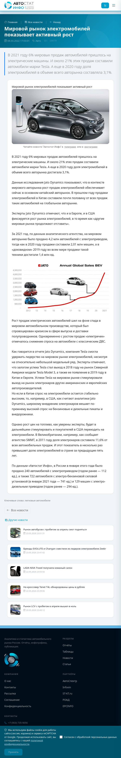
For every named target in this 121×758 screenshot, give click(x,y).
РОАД (66, 699)
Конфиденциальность (17, 706)
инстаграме (90, 146)
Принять (13, 752)
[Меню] (113, 5)
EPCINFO (68, 706)
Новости (68, 658)
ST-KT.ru (67, 693)
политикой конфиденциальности (23, 742)
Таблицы (68, 651)
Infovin (67, 687)
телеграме (70, 146)
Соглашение (12, 699)
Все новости (34, 22)
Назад (55, 22)
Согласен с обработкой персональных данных (88, 737)
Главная (10, 22)
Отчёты (67, 645)
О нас (7, 681)
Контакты (10, 687)
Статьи (67, 664)
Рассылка (10, 693)
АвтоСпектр (70, 681)
